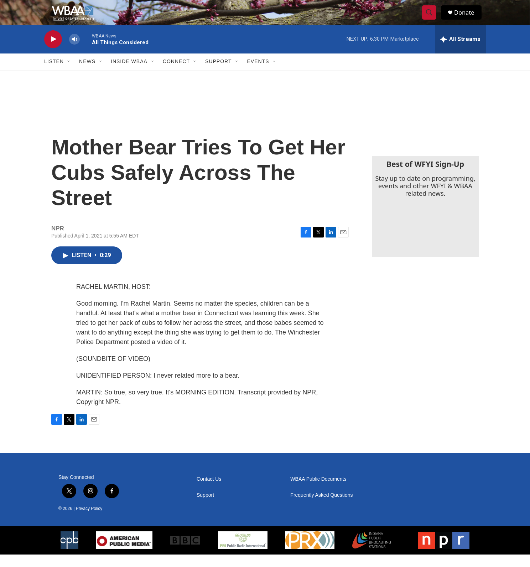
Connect (176, 74)
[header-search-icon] (432, 19)
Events (258, 74)
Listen (54, 74)
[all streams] (460, 51)
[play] (53, 52)
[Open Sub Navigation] (69, 74)
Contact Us (209, 491)
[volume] (74, 52)
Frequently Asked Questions (321, 507)
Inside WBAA (129, 74)
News (87, 74)
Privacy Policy (89, 521)
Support (218, 74)
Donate (468, 18)
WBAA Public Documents (318, 491)
